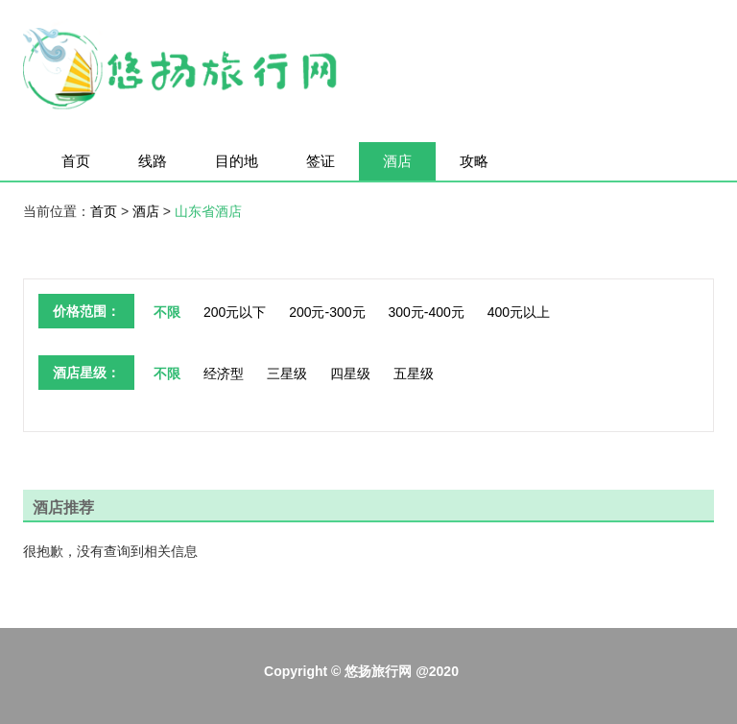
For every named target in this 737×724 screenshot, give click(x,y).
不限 (167, 312)
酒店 (397, 161)
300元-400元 (426, 312)
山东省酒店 (208, 211)
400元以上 (518, 312)
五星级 (413, 373)
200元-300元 (327, 312)
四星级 (350, 373)
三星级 (287, 373)
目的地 (236, 161)
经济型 (223, 373)
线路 (152, 161)
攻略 (474, 161)
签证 (320, 161)
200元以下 (234, 312)
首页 (75, 161)
